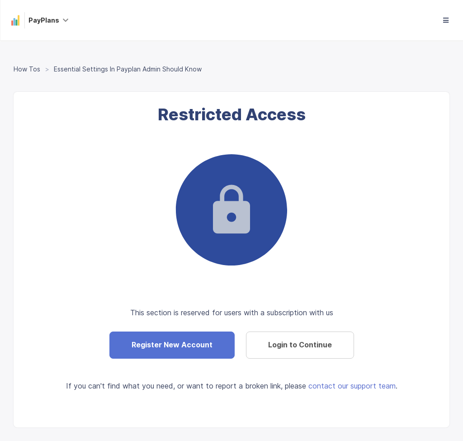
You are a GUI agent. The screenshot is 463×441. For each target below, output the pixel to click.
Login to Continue (300, 344)
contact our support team (352, 385)
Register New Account (172, 344)
